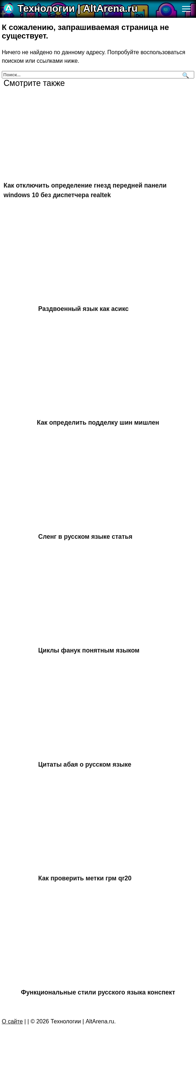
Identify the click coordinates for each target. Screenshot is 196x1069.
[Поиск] (185, 74)
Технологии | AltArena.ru (77, 8)
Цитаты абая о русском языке (84, 764)
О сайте (12, 1021)
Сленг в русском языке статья (85, 536)
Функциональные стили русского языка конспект (98, 992)
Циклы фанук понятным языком (89, 650)
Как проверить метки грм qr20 (84, 878)
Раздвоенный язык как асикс (83, 308)
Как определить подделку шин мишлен (98, 422)
